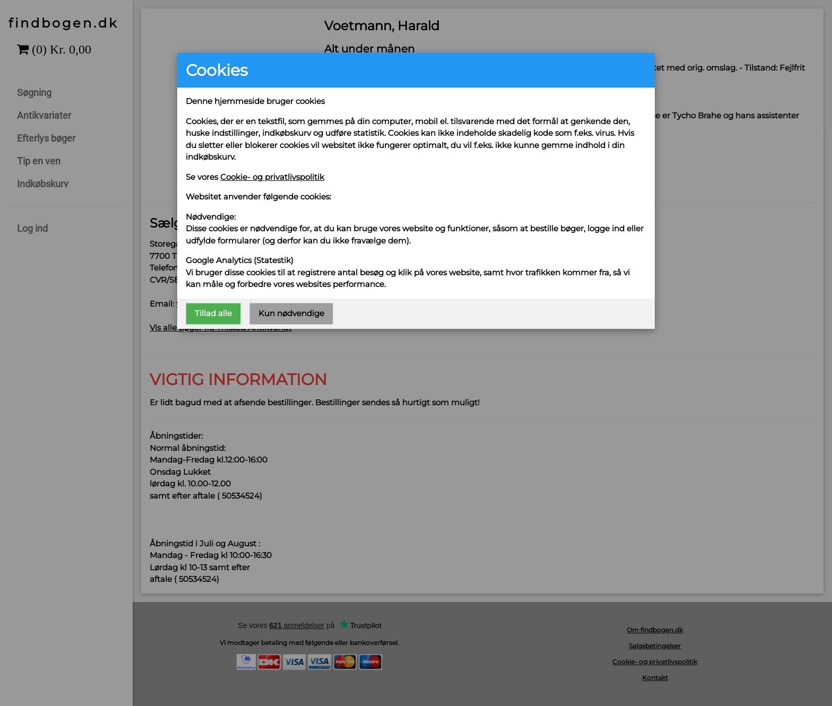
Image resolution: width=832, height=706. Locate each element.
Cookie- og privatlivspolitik (272, 177)
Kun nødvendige (291, 313)
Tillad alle (213, 313)
